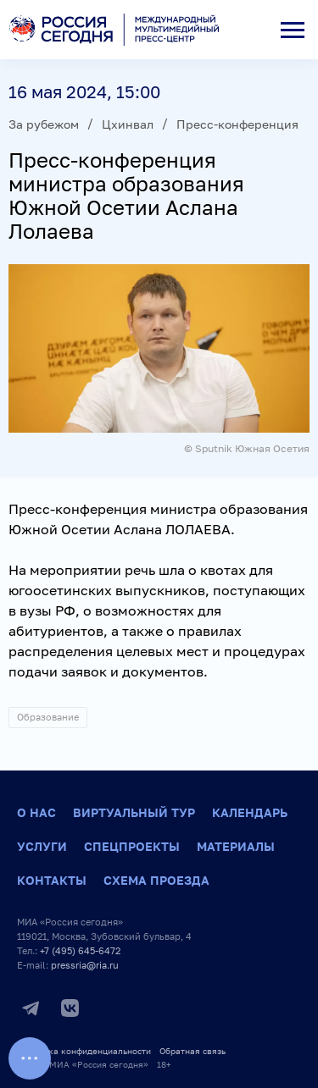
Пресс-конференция (237, 124)
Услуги (42, 846)
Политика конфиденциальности (84, 1051)
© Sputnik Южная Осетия (247, 448)
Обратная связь (192, 1051)
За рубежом (43, 124)
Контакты (51, 880)
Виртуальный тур (134, 812)
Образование (48, 716)
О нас (36, 812)
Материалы (236, 846)
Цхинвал (127, 124)
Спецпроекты (132, 846)
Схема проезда (156, 880)
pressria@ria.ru (85, 964)
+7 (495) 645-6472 (80, 950)
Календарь (249, 812)
